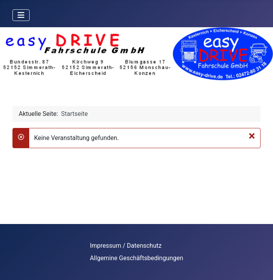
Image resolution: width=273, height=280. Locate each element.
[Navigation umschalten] (21, 15)
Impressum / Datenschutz (126, 245)
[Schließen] (251, 135)
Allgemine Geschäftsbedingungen (136, 258)
